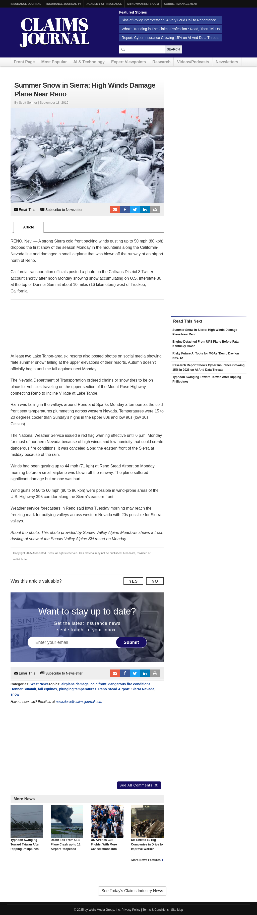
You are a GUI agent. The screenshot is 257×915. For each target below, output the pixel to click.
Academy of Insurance (104, 3)
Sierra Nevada (143, 689)
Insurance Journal (26, 3)
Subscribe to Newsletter (61, 210)
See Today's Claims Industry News (132, 891)
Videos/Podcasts (193, 62)
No (155, 581)
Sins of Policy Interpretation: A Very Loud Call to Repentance (169, 20)
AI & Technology (89, 62)
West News (39, 684)
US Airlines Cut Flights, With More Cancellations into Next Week (107, 830)
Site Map (177, 909)
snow (15, 694)
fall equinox (47, 689)
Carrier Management (181, 3)
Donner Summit (23, 689)
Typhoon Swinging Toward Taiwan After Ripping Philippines (27, 828)
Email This (24, 210)
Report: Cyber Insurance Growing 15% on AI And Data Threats (170, 38)
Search (173, 49)
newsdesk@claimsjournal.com (79, 702)
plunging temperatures (77, 689)
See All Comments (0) (139, 785)
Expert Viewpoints (128, 62)
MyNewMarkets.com (143, 3)
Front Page (24, 62)
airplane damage (75, 684)
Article (28, 227)
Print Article (155, 209)
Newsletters (227, 62)
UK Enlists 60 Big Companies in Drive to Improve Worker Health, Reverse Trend (147, 830)
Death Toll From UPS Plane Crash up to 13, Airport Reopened (67, 828)
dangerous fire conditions (129, 684)
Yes (133, 581)
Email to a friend (115, 209)
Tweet (135, 209)
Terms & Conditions (156, 909)
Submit (131, 642)
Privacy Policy (130, 909)
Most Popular (54, 62)
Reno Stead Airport (114, 689)
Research (161, 62)
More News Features (146, 860)
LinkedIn (145, 209)
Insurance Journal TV (63, 3)
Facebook (125, 209)
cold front (98, 684)
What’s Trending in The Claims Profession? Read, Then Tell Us (171, 29)
